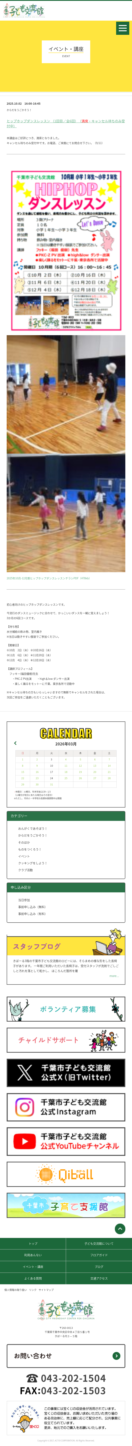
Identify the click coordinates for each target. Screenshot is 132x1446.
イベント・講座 (33, 1266)
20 (94, 772)
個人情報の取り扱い (15, 1290)
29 (22, 784)
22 (22, 778)
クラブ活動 (25, 870)
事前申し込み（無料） (32, 907)
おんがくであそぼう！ (32, 828)
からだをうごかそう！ (32, 835)
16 (37, 772)
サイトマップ (46, 1290)
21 (109, 772)
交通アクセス (99, 1278)
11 (66, 766)
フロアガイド (99, 1255)
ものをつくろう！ (30, 849)
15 (22, 772)
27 (94, 778)
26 (80, 778)
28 (109, 778)
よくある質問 (33, 1278)
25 (66, 778)
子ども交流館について (99, 1243)
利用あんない (33, 1255)
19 (80, 772)
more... (114, 976)
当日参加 (24, 900)
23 (37, 778)
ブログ (99, 1266)
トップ (33, 1243)
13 (94, 766)
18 (66, 772)
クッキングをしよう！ (32, 863)
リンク (33, 1290)
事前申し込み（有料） (32, 914)
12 (80, 766)
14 (109, 766)
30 (37, 784)
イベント (24, 856)
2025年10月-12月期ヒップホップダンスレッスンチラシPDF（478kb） (49, 578)
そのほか (24, 842)
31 (51, 784)
